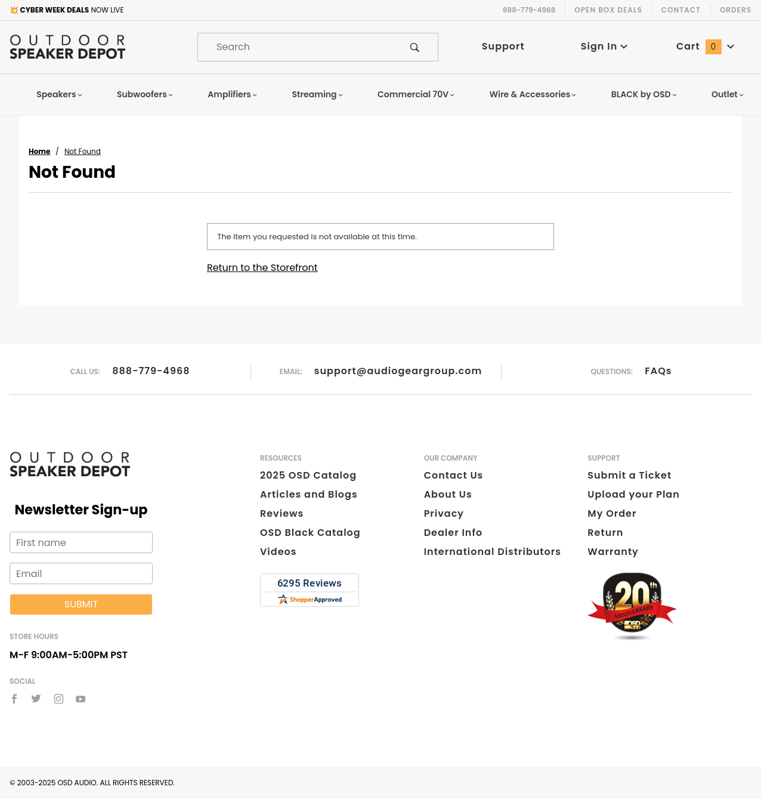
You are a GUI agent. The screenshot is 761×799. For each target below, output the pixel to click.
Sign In (604, 46)
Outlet (727, 94)
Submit (81, 604)
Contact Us (454, 475)
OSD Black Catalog (310, 532)
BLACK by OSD (644, 94)
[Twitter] (36, 699)
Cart (705, 46)
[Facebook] (14, 699)
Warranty (612, 552)
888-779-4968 (151, 371)
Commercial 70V (416, 94)
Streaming (318, 94)
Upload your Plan (633, 494)
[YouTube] (81, 699)
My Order (611, 513)
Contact (681, 10)
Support (503, 46)
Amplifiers (233, 94)
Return (605, 532)
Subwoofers (145, 94)
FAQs (658, 371)
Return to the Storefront (262, 267)
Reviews (282, 513)
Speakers (59, 94)
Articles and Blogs (309, 494)
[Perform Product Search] (415, 47)
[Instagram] (59, 699)
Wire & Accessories (533, 94)
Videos (278, 552)
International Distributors (492, 552)
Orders (735, 10)
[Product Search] (295, 47)
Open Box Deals (608, 10)
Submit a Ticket (629, 475)
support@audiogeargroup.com (398, 371)
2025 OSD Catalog (308, 475)
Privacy (444, 513)
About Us (448, 494)
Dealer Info (453, 532)
